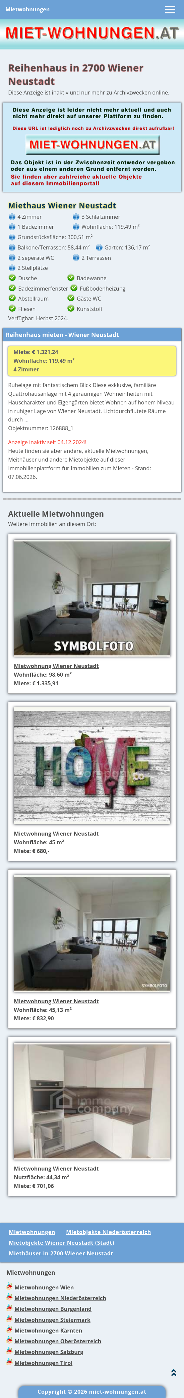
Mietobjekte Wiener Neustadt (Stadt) (61, 1242)
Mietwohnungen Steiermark (52, 1320)
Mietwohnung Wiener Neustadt (56, 666)
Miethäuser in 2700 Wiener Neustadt (61, 1253)
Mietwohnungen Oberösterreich (57, 1341)
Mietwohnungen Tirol (43, 1363)
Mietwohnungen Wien (44, 1287)
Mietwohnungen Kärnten (48, 1330)
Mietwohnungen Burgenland (52, 1309)
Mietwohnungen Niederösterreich (60, 1298)
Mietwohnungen (27, 9)
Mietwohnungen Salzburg (48, 1352)
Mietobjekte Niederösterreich (108, 1232)
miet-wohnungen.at (117, 1391)
